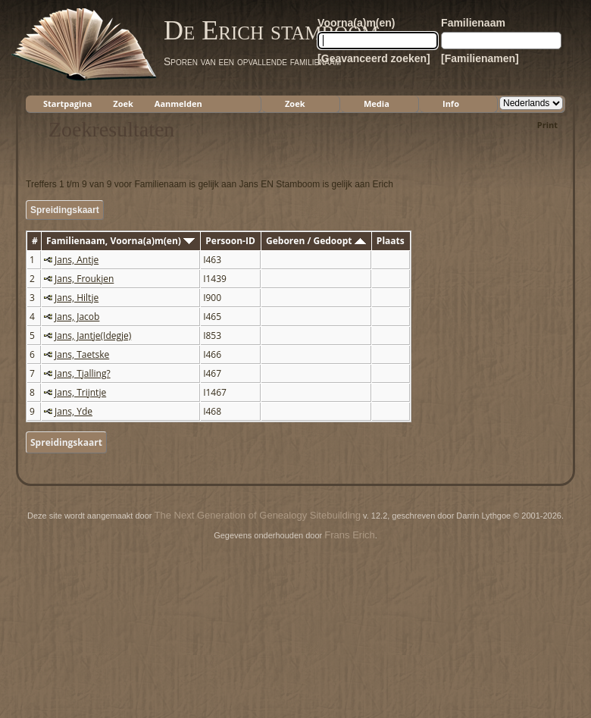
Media (376, 103)
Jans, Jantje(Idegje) (93, 335)
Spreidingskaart (64, 210)
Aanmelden (178, 103)
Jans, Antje (76, 259)
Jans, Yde (73, 411)
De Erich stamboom (271, 30)
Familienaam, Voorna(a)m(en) (120, 240)
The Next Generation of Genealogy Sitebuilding (258, 515)
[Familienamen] (480, 58)
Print (547, 124)
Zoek (123, 103)
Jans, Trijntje (80, 392)
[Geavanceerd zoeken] (373, 58)
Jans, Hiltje (76, 297)
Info (450, 103)
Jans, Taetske (82, 354)
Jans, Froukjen (84, 278)
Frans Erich (349, 535)
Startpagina (67, 103)
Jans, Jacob (77, 316)
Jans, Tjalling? (83, 373)
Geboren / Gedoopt (316, 240)
